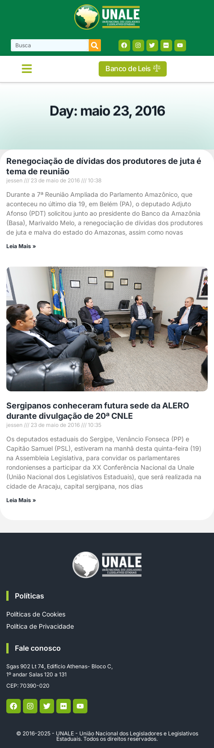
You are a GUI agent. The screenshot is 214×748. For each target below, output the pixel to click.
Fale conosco (38, 648)
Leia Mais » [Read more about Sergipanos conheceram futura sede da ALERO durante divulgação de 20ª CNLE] (21, 500)
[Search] (95, 45)
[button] (27, 68)
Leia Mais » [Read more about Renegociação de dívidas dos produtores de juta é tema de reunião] (21, 246)
